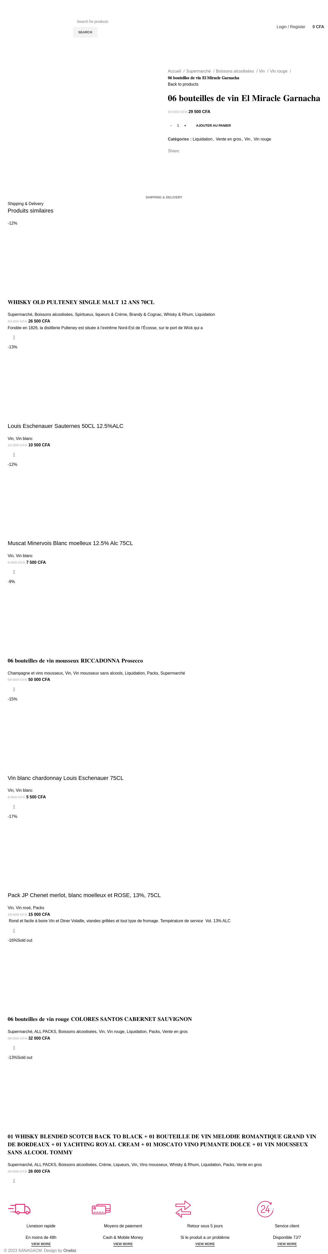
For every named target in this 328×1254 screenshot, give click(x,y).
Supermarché (199, 71)
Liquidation (202, 139)
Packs (152, 673)
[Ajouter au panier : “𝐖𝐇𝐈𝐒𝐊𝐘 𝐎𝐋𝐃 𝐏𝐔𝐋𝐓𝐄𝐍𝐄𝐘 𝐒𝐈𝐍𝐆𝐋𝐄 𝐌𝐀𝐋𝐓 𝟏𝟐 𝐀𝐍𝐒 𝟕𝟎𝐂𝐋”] (14, 337)
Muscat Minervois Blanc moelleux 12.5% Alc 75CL (70, 543)
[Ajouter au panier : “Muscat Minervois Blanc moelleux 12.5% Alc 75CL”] (14, 572)
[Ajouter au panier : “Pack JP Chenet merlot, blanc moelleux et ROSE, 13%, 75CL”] (14, 930)
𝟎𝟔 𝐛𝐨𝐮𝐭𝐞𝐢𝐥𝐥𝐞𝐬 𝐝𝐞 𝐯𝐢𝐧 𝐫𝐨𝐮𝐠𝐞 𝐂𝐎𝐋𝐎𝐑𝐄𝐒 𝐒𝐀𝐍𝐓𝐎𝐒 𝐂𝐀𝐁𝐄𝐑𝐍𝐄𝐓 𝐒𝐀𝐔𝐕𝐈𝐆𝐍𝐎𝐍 (100, 1019)
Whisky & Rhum (178, 314)
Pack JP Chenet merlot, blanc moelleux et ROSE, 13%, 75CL (84, 895)
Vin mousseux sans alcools (98, 673)
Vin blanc (24, 438)
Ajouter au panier (213, 125)
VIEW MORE (41, 1244)
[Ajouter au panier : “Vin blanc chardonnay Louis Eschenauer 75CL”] (14, 806)
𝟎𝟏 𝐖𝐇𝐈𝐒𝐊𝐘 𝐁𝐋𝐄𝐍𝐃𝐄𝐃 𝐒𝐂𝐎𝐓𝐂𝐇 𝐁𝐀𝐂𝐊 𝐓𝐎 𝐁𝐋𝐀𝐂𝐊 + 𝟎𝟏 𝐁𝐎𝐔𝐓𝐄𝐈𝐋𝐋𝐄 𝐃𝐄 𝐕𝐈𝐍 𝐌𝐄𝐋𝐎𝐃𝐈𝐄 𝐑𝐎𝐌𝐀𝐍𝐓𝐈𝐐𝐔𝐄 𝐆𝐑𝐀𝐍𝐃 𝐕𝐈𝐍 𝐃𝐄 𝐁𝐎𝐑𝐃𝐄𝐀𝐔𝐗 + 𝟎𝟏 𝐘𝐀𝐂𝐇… (162, 1144)
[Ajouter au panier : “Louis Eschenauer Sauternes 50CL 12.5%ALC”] (14, 454)
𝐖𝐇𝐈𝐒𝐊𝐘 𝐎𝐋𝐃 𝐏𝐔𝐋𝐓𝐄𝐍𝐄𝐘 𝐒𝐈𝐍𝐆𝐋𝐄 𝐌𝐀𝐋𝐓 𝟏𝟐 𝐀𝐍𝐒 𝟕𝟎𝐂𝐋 (81, 302)
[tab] (164, 197)
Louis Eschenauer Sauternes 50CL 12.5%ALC (66, 426)
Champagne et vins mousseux (35, 673)
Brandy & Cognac (145, 314)
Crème (105, 1164)
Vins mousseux (153, 1164)
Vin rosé (23, 908)
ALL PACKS (45, 1031)
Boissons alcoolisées (235, 71)
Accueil (175, 71)
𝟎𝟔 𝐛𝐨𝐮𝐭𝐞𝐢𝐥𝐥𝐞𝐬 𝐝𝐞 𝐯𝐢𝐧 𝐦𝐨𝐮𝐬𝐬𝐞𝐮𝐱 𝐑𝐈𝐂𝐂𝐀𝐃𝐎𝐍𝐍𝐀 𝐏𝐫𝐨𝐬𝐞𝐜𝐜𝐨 (75, 660)
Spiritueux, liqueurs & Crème (101, 314)
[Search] (166, 21)
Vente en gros (228, 139)
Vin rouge (279, 71)
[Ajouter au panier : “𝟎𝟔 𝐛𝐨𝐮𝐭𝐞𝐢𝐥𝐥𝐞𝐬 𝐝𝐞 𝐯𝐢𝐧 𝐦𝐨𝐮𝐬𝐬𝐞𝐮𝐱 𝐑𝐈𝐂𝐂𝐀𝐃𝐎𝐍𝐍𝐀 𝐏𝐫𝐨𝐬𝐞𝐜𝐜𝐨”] (14, 689)
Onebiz (69, 1250)
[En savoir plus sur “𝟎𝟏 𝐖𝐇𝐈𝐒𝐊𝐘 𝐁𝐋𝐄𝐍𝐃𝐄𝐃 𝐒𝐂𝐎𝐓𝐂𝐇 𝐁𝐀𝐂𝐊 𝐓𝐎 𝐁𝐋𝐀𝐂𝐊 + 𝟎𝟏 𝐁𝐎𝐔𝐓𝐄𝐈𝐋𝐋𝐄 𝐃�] (14, 1181)
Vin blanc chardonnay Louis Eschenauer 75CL (66, 778)
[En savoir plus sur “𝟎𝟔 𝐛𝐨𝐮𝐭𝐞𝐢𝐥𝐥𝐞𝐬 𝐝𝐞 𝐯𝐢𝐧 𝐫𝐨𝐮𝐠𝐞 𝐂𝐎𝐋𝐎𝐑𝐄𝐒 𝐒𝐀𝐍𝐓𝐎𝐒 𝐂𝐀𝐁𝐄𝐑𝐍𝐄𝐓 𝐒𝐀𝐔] (14, 1047)
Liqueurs (121, 1164)
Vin (262, 71)
